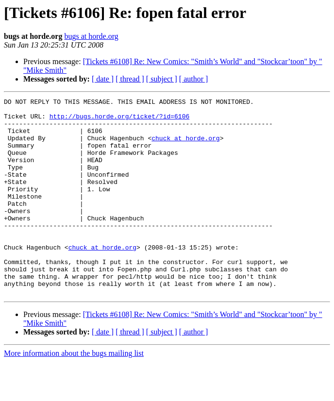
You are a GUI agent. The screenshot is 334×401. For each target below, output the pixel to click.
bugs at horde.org (91, 36)
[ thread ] (130, 79)
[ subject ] (161, 79)
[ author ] (193, 79)
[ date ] (103, 79)
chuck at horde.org (185, 146)
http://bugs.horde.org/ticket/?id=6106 (120, 120)
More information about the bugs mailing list (74, 392)
